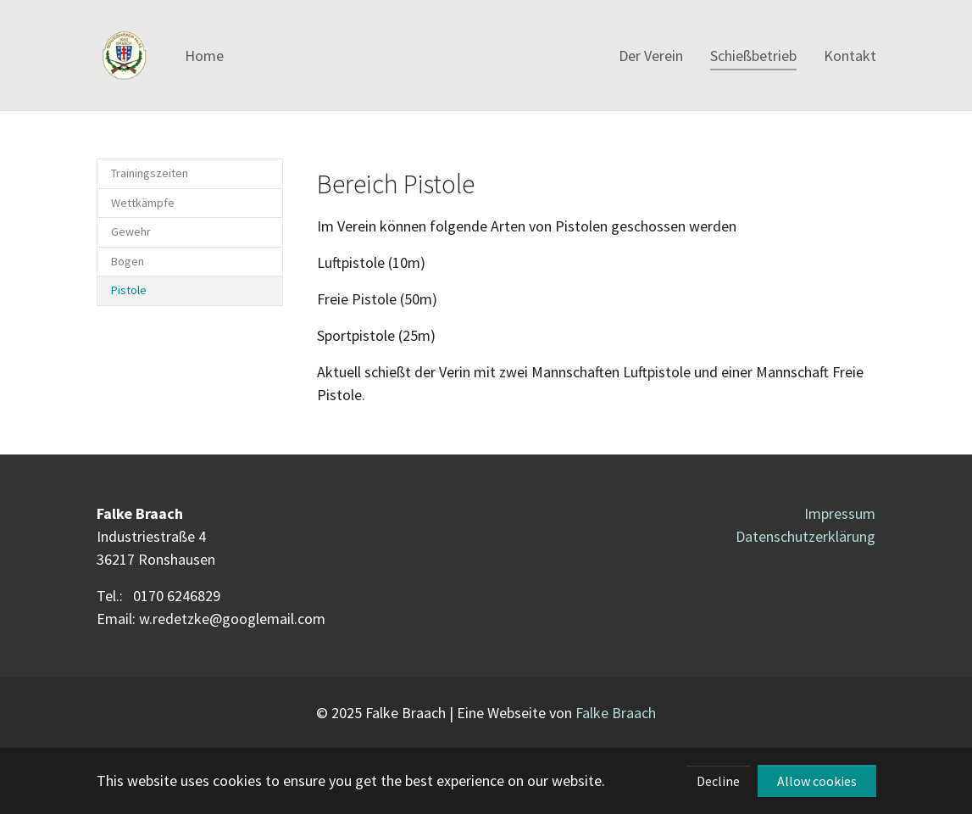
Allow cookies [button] (817, 780)
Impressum (839, 513)
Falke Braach (615, 712)
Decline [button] (718, 780)
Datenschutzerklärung (805, 536)
